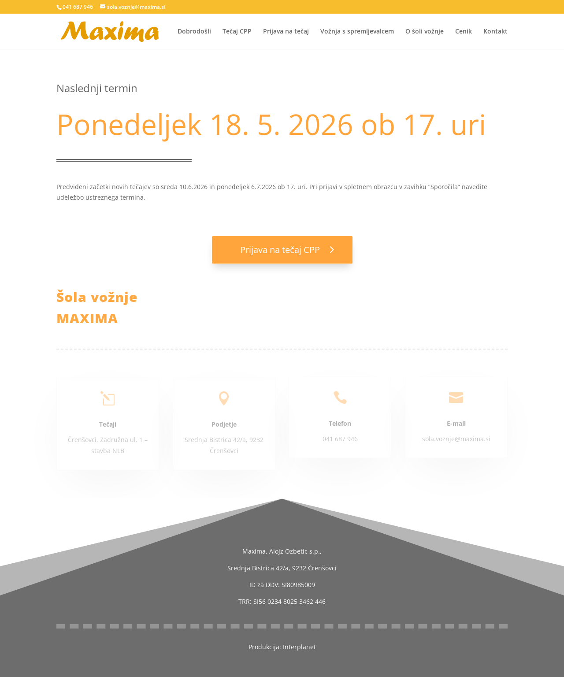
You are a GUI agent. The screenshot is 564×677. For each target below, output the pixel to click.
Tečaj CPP (237, 31)
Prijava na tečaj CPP (280, 250)
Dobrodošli (194, 31)
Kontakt (495, 31)
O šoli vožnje (424, 31)
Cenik (463, 31)
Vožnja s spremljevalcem (357, 31)
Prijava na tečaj (286, 31)
